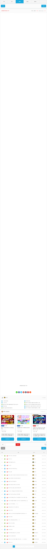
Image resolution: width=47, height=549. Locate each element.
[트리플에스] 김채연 (11, 526)
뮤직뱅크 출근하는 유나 (11, 462)
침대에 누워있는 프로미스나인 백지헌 (14, 484)
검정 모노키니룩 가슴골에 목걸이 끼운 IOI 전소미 (10, 404)
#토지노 (38, 434)
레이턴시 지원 (10, 510)
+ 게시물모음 (44, 397)
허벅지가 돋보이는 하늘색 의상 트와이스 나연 (33, 402)
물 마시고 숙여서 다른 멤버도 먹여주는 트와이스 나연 (34, 404)
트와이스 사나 (10, 542)
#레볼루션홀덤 (10, 435)
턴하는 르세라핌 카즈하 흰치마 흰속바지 (14, 478)
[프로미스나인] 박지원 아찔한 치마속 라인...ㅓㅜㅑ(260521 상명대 (18, 539)
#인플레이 (36, 435)
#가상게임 (41, 434)
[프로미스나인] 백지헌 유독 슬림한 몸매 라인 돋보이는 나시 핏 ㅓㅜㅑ (18, 513)
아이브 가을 (5, 406)
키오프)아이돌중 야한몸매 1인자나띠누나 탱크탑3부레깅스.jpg (18, 500)
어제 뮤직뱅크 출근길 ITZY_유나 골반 (14, 532)
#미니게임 (34, 434)
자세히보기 (7, 439)
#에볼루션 (6, 434)
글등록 (44, 448)
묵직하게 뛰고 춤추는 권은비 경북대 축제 (14, 487)
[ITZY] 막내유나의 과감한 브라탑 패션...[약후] (33, 407)
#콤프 (39, 435)
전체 (3, 448)
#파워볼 (3, 434)
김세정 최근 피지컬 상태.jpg (12, 468)
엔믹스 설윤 (10, 471)
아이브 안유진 (10, 516)
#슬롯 (9, 434)
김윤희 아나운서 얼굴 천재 (12, 481)
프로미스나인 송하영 (11, 523)
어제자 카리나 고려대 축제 (12, 455)
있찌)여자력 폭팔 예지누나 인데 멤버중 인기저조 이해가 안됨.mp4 (18, 497)
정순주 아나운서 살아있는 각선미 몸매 (14, 494)
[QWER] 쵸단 (10, 529)
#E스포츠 (6, 435)
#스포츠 (11, 434)
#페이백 (36, 436)
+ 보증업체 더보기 (43, 411)
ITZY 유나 (5, 402)
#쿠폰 (38, 436)
